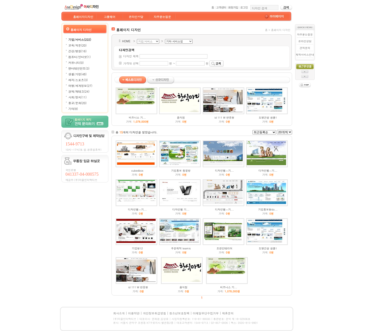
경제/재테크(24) (78, 91)
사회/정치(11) (77, 97)
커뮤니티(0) (76, 62)
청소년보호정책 (179, 313)
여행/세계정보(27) (80, 86)
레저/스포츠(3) (78, 80)
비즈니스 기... (137, 117)
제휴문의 (228, 313)
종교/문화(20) (77, 103)
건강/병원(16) (77, 51)
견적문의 (305, 48)
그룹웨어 (109, 17)
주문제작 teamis (181, 248)
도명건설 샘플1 (268, 117)
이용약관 (134, 313)
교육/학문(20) (77, 45)
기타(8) (73, 109)
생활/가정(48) (77, 74)
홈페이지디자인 (83, 17)
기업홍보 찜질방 (181, 170)
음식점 (181, 117)
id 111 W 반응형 (224, 117)
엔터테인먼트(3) (78, 68)
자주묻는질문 (162, 17)
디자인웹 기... (180, 209)
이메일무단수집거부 (206, 313)
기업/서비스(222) (79, 39)
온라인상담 (136, 17)
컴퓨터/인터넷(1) (79, 57)
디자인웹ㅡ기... (224, 170)
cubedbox (137, 170)
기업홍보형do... (268, 209)
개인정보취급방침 (154, 313)
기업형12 (137, 248)
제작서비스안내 (305, 54)
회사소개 (119, 313)
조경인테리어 (224, 248)
